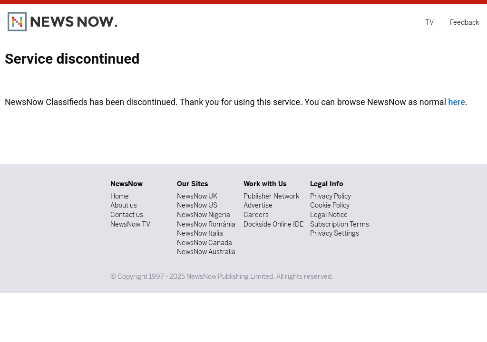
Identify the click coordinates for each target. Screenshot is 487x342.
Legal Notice (329, 214)
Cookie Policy (330, 205)
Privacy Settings (334, 233)
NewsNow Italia (200, 233)
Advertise (258, 205)
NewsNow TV (130, 224)
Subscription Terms (339, 224)
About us (123, 205)
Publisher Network (271, 196)
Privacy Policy (330, 196)
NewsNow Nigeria (203, 214)
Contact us (126, 214)
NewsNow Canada (204, 242)
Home (119, 196)
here (456, 102)
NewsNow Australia (206, 251)
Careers (256, 214)
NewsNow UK (197, 196)
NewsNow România (206, 224)
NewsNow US (197, 205)
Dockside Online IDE (273, 224)
